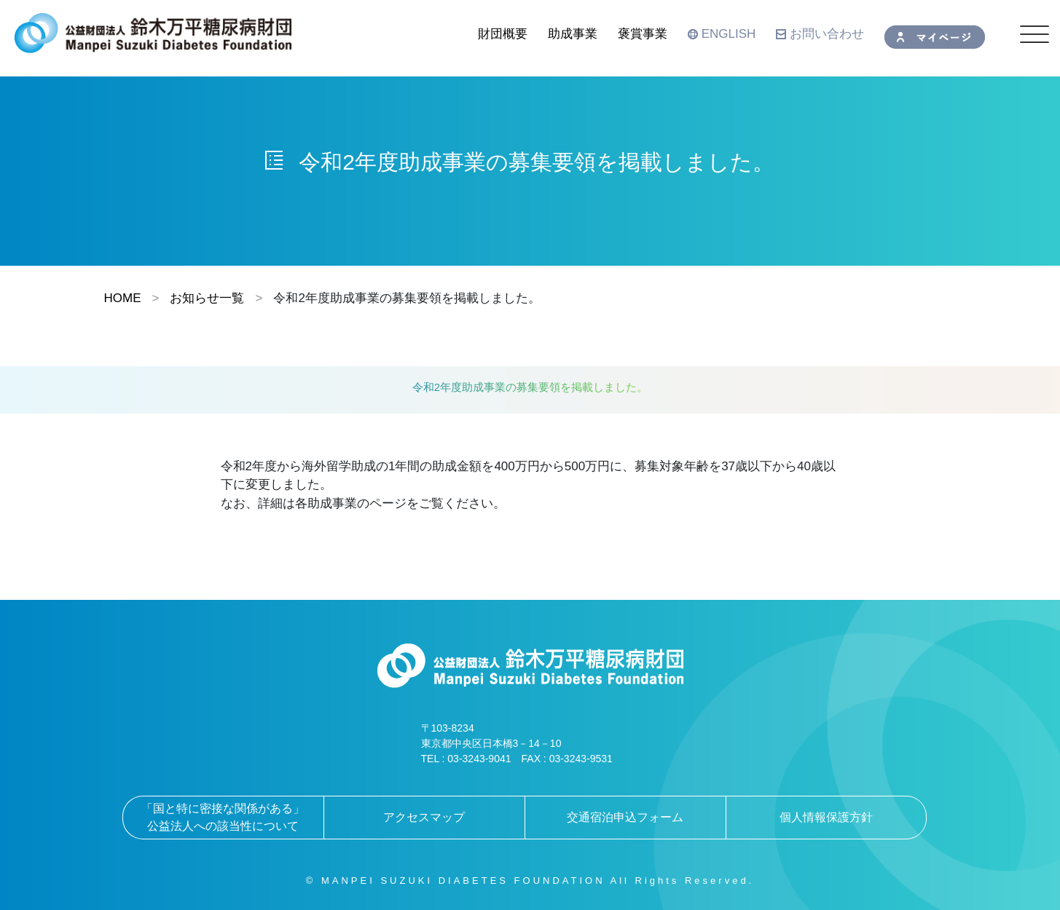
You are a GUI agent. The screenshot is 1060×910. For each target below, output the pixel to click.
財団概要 (502, 34)
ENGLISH (722, 34)
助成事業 (572, 34)
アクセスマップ (424, 817)
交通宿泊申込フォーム (625, 817)
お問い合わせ (820, 34)
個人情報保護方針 (826, 817)
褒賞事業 (642, 34)
